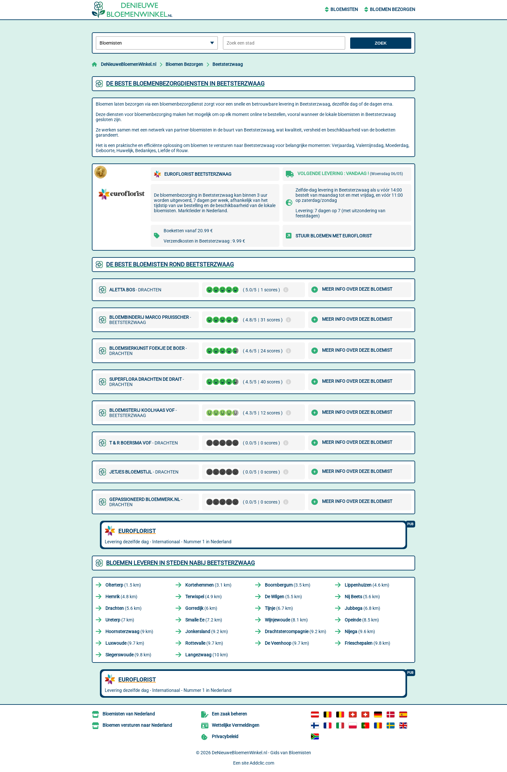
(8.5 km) (362, 619)
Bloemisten (344, 9)
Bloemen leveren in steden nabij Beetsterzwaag (180, 562)
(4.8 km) (121, 596)
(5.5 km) (283, 596)
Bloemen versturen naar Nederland (137, 725)
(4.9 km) (203, 596)
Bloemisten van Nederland (128, 713)
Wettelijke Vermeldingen (235, 725)
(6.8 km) (362, 608)
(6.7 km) (279, 608)
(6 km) (201, 608)
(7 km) (119, 619)
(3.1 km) (208, 585)
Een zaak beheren (229, 713)
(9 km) (129, 631)
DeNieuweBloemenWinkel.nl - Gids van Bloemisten (261, 752)
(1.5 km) (123, 585)
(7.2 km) (203, 619)
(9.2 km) (206, 631)
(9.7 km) (124, 643)
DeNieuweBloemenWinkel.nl (128, 64)
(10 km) (206, 654)
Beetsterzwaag (227, 64)
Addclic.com (262, 763)
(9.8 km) (367, 643)
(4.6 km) (367, 585)
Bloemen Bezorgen (392, 9)
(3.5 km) (287, 585)
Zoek (381, 43)
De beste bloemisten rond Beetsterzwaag (170, 264)
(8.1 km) (286, 619)
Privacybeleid (225, 736)
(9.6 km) (360, 631)
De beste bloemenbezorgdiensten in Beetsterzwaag (185, 83)
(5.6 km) (362, 596)
